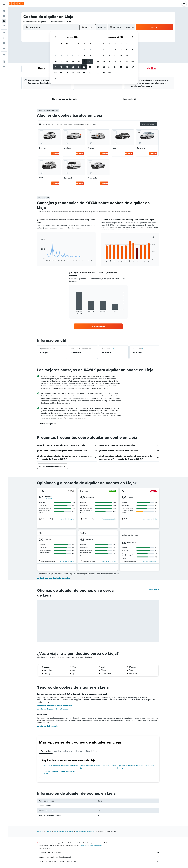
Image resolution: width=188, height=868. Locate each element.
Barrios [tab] (79, 751)
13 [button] (73, 61)
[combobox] (35, 21)
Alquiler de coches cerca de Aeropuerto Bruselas (60, 765)
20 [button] (73, 67)
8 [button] (84, 55)
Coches (48, 832)
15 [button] (84, 61)
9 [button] (90, 55)
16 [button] (90, 61)
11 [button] (61, 61)
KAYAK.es (40, 832)
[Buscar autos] (4, 21)
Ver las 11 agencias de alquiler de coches (53, 578)
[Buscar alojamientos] (4, 16)
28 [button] (78, 73)
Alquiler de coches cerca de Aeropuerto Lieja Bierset (58, 772)
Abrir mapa (154, 589)
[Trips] (4, 54)
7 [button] (78, 55)
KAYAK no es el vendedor (99, 852)
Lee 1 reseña (49, 498)
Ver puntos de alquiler (67, 519)
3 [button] (55, 55)
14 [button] (78, 61)
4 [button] (61, 55)
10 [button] (56, 61)
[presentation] (136, 483)
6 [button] (72, 55)
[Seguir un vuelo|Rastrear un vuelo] (4, 38)
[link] (98, 326)
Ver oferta (55, 153)
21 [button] (78, 67)
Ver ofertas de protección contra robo (52, 709)
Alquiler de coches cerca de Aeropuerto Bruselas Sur (98, 766)
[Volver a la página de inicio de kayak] (16, 3)
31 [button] (55, 78)
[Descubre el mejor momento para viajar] (4, 43)
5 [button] (67, 55)
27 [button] (73, 73)
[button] (4, 3)
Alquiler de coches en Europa (63, 832)
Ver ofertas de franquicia (47, 726)
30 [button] (90, 73)
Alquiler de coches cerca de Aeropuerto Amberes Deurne (135, 766)
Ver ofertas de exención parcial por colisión (54, 705)
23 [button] (90, 67)
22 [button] (84, 67)
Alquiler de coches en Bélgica (85, 832)
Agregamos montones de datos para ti (99, 857)
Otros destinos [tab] (91, 751)
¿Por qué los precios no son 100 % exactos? (99, 861)
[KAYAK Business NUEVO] (4, 48)
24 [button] (55, 73)
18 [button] (61, 67)
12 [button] (67, 61)
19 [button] (67, 67)
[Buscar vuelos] (4, 11)
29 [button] (84, 73)
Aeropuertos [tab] (46, 751)
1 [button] (84, 50)
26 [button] (67, 73)
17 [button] (55, 67)
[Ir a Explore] (4, 33)
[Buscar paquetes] (4, 26)
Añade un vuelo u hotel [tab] (63, 751)
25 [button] (61, 73)
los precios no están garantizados (91, 846)
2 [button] (90, 50)
